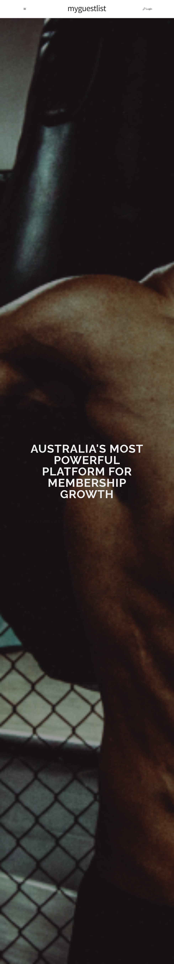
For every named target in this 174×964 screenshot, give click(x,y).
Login (144, 8)
